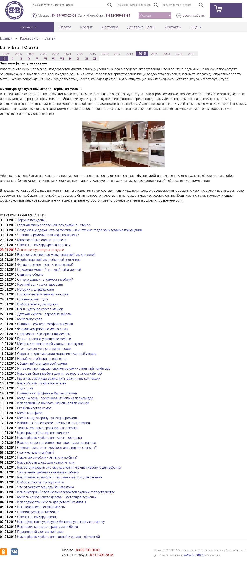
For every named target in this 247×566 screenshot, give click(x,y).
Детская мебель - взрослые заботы (44, 314)
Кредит (86, 27)
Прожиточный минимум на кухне (42, 294)
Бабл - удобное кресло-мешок (40, 309)
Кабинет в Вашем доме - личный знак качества (53, 423)
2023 (43, 53)
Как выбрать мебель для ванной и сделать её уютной (58, 537)
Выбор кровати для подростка (40, 482)
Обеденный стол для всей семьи (42, 364)
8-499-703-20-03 (64, 16)
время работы (194, 16)
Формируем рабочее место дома (42, 329)
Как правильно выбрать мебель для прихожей (53, 403)
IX (70, 58)
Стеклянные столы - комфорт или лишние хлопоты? (57, 448)
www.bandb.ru (194, 555)
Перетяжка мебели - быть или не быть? (47, 457)
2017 (117, 53)
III (21, 58)
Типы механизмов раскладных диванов (47, 428)
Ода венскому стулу (32, 299)
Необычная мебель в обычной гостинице (48, 260)
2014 (154, 53)
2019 (92, 53)
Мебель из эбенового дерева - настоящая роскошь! (57, 497)
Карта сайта (29, 38)
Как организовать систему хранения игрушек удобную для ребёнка (69, 467)
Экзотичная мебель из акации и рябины (48, 472)
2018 (105, 53)
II (12, 58)
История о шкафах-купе (35, 289)
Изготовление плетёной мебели (41, 507)
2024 (31, 53)
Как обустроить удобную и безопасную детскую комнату (61, 522)
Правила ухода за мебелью (38, 512)
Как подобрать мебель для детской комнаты (51, 502)
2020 (80, 53)
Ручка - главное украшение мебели (44, 339)
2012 (179, 53)
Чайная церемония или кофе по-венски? (48, 235)
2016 (129, 53)
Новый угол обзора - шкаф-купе (41, 359)
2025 (18, 53)
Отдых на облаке (30, 275)
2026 (6, 53)
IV (29, 58)
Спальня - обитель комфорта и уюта (45, 324)
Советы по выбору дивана (37, 517)
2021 (68, 53)
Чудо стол (25, 388)
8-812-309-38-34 (118, 16)
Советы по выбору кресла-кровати (44, 245)
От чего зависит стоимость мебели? (45, 279)
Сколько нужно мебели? (35, 453)
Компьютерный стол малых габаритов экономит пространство (66, 492)
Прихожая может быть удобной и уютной (49, 270)
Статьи (49, 38)
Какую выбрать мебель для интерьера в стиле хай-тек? (59, 373)
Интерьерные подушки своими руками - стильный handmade (63, 368)
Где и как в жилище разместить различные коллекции (58, 378)
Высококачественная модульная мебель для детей (56, 255)
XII (94, 58)
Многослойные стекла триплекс (41, 240)
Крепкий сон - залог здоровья (40, 284)
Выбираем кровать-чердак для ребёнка (47, 527)
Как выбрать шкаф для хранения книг (46, 462)
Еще (194, 27)
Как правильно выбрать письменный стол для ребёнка (59, 477)
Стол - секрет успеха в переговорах (44, 349)
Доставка (110, 27)
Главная (6, 38)
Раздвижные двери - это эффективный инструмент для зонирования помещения (79, 230)
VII (53, 58)
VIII (62, 58)
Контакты (173, 27)
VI (45, 58)
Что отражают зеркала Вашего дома (45, 487)
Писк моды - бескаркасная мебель (43, 334)
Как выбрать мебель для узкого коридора (49, 438)
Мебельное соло (29, 319)
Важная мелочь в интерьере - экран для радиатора (56, 443)
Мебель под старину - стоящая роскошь (48, 418)
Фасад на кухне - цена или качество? (45, 265)
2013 (166, 53)
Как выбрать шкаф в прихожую (41, 383)
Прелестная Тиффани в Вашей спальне (47, 393)
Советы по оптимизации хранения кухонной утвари (57, 354)
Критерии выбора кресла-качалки (43, 433)
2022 (55, 53)
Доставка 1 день (141, 27)
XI (86, 58)
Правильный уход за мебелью (40, 532)
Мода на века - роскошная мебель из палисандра (55, 398)
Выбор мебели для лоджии (37, 304)
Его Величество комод (34, 408)
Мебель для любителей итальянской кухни (50, 344)
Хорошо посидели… (32, 220)
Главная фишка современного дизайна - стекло (53, 225)
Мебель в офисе (29, 413)
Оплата (65, 27)
